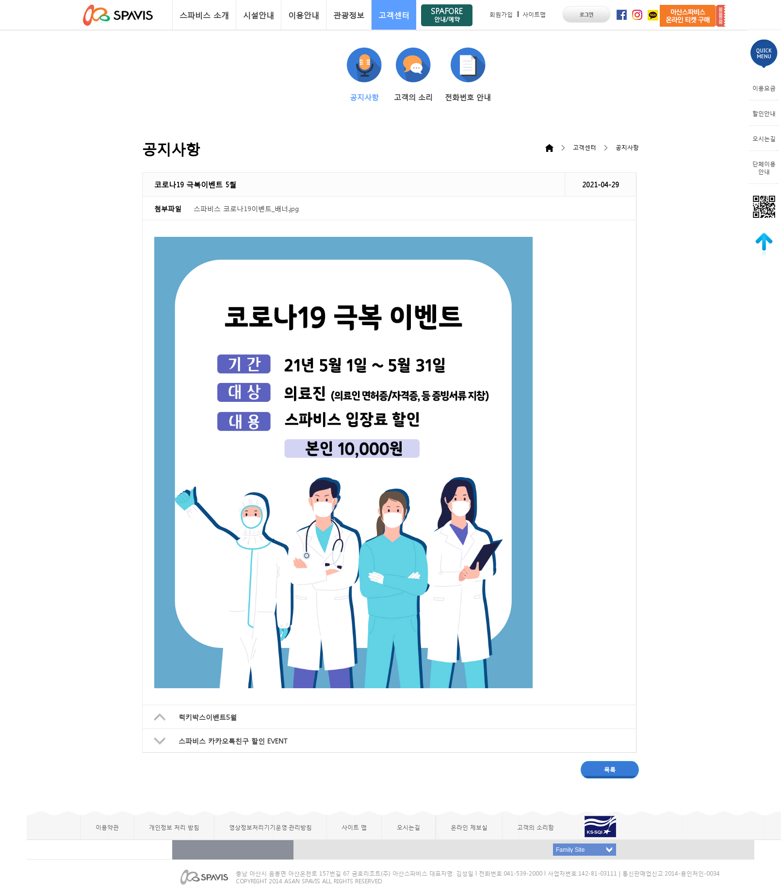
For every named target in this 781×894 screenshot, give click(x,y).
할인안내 (764, 113)
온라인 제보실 (469, 827)
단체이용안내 (764, 167)
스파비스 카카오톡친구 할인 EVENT (233, 740)
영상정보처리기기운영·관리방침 (270, 827)
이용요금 (764, 88)
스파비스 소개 (204, 15)
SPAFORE (447, 14)
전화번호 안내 (468, 75)
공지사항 (364, 75)
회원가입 (501, 14)
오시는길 (764, 138)
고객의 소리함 (535, 827)
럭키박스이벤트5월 (208, 716)
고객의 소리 (413, 75)
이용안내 (303, 15)
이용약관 (107, 827)
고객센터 (393, 15)
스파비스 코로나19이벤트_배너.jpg (246, 208)
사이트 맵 (354, 827)
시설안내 (258, 15)
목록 (610, 769)
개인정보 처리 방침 (174, 827)
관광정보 (348, 15)
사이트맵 (534, 14)
